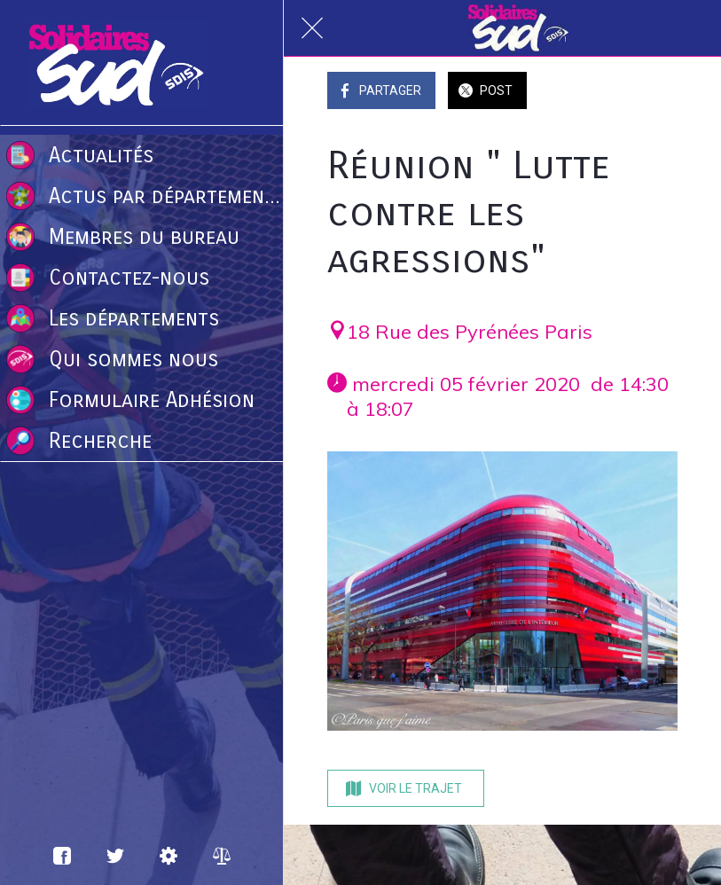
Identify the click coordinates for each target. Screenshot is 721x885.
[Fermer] (312, 28)
